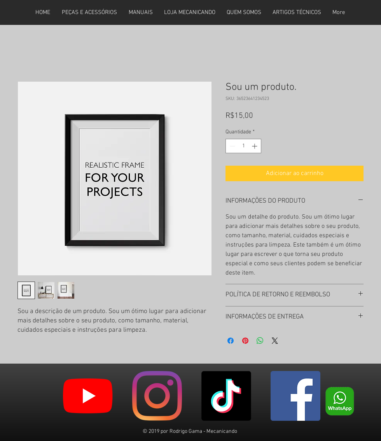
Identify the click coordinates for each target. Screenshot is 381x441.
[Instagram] (157, 396)
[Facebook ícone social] (295, 396)
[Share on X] (275, 340)
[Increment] (255, 146)
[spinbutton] (243, 146)
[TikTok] (226, 396)
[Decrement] (231, 146)
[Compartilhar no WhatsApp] (260, 340)
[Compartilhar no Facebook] (230, 340)
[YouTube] (88, 396)
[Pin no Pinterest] (245, 340)
